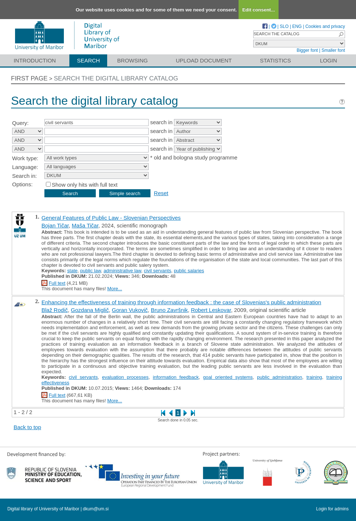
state (72, 270)
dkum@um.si (96, 508)
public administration (279, 377)
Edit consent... (258, 9)
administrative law (122, 270)
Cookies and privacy (325, 26)
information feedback (176, 377)
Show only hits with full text (84, 185)
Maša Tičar (85, 225)
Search (88, 60)
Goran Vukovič (130, 310)
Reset (161, 193)
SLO (284, 26)
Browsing (132, 60)
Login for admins (332, 508)
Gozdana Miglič (90, 310)
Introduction (35, 60)
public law (90, 270)
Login (328, 60)
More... (114, 288)
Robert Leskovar (211, 310)
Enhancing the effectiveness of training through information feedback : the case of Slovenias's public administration (181, 302)
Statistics (275, 60)
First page (29, 78)
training (314, 377)
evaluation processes (125, 377)
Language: (25, 167)
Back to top (27, 427)
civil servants (157, 270)
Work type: (25, 158)
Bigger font (307, 50)
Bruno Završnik (169, 310)
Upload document (204, 60)
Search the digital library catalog (116, 78)
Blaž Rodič (54, 310)
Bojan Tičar (55, 225)
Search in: (24, 176)
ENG (297, 26)
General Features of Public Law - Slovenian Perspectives (111, 218)
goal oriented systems (228, 377)
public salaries (189, 270)
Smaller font (333, 50)
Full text (57, 283)
